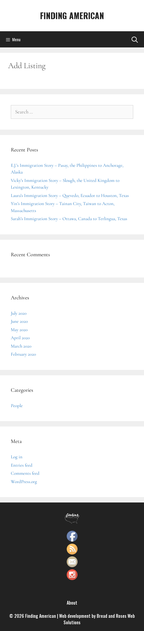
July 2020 (18, 313)
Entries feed (21, 465)
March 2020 (21, 346)
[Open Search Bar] (134, 39)
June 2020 (19, 321)
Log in (16, 457)
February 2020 (23, 354)
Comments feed (25, 473)
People (17, 405)
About (72, 602)
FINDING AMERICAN (72, 15)
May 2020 (19, 329)
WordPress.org (24, 481)
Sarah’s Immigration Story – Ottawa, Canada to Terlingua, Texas (69, 218)
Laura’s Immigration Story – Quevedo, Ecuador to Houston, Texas (70, 195)
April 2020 (20, 338)
